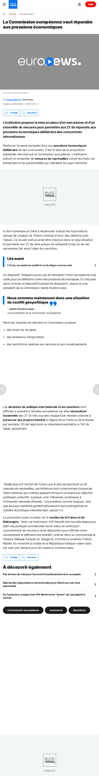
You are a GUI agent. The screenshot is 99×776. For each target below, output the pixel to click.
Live (90, 4)
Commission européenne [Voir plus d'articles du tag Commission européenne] (23, 610)
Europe (12, 14)
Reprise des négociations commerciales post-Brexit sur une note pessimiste (41, 584)
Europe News (26, 14)
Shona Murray (14, 99)
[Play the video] (49, 62)
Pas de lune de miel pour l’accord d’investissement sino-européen (42, 574)
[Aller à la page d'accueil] (13, 4)
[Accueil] (4, 14)
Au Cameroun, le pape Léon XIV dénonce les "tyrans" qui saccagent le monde (44, 596)
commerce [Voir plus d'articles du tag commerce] (56, 610)
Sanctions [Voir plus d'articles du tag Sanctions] (79, 610)
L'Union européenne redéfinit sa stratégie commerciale (39, 265)
